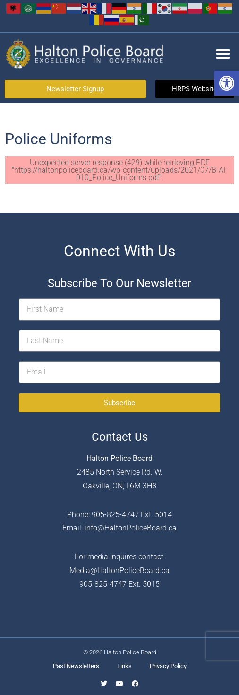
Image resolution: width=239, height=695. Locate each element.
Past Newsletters (76, 665)
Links (124, 665)
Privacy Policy (168, 665)
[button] (226, 83)
